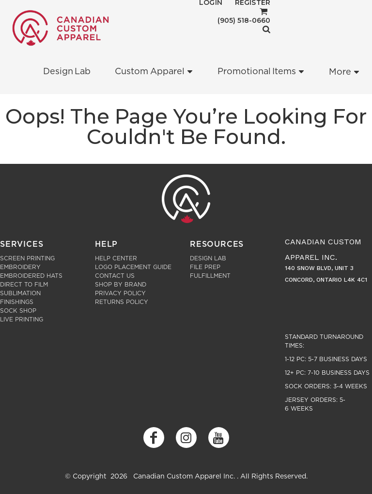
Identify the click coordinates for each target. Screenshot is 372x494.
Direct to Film (24, 284)
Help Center (116, 258)
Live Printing (21, 319)
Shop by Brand (120, 284)
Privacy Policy (120, 293)
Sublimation (20, 293)
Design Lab (208, 258)
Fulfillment (210, 276)
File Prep (205, 267)
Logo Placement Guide (133, 267)
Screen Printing (27, 258)
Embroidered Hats (31, 276)
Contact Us (115, 276)
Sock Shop (18, 311)
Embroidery (20, 267)
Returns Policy (121, 302)
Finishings (16, 302)
